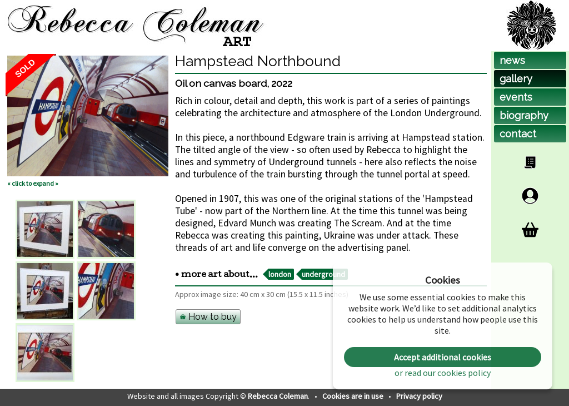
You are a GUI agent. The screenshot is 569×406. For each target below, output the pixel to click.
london (279, 274)
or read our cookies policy (443, 372)
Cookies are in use (353, 396)
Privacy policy (419, 396)
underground (323, 274)
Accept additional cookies (442, 357)
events (516, 97)
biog (524, 115)
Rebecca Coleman (278, 396)
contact (518, 134)
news (512, 60)
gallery (516, 79)
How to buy (208, 316)
